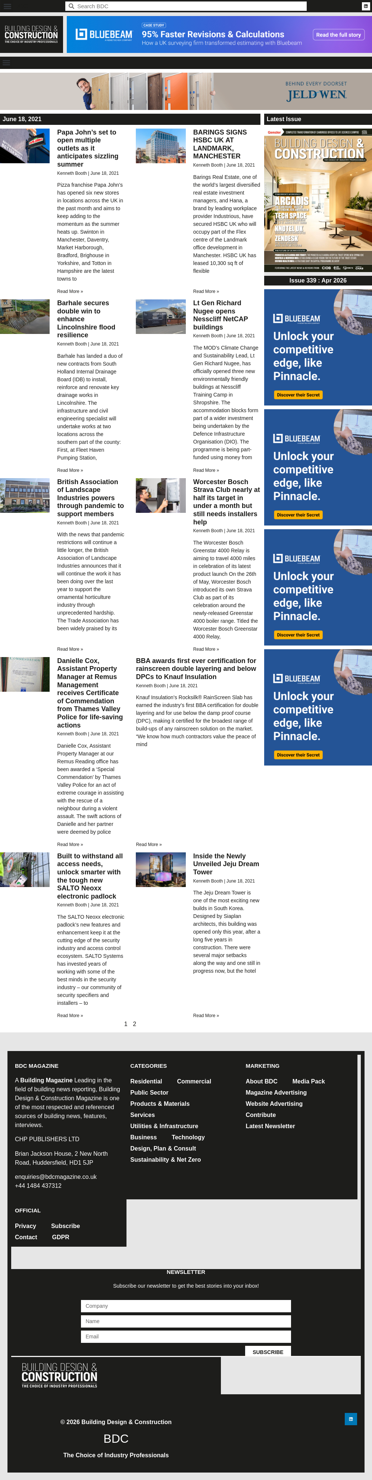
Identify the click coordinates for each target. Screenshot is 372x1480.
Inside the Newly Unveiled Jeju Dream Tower (226, 864)
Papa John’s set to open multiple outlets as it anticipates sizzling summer (87, 148)
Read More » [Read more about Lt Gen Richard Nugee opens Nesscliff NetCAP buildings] (206, 470)
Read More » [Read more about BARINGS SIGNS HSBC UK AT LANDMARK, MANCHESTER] (206, 291)
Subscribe (65, 1226)
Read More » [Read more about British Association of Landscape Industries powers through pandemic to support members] (70, 649)
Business (143, 1137)
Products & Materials (160, 1104)
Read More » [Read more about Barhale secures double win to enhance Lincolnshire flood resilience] (70, 470)
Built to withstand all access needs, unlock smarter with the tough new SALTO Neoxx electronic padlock (90, 876)
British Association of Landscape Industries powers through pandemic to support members (90, 498)
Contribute (261, 1115)
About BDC (261, 1081)
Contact (26, 1237)
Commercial (194, 1081)
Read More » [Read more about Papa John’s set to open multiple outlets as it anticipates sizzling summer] (70, 291)
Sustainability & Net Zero (165, 1159)
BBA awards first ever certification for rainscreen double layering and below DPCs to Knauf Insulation (196, 669)
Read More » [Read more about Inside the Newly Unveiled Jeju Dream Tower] (206, 1015)
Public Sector (149, 1092)
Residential (146, 1081)
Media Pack (309, 1081)
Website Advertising (274, 1104)
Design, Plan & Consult (163, 1148)
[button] (7, 6)
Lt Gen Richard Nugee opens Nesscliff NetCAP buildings (220, 315)
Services (142, 1115)
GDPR (60, 1237)
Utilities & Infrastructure (164, 1126)
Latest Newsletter (270, 1126)
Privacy (25, 1226)
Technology (188, 1137)
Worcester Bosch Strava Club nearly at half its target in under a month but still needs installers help (226, 502)
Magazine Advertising (276, 1092)
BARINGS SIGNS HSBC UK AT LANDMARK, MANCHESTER (220, 144)
